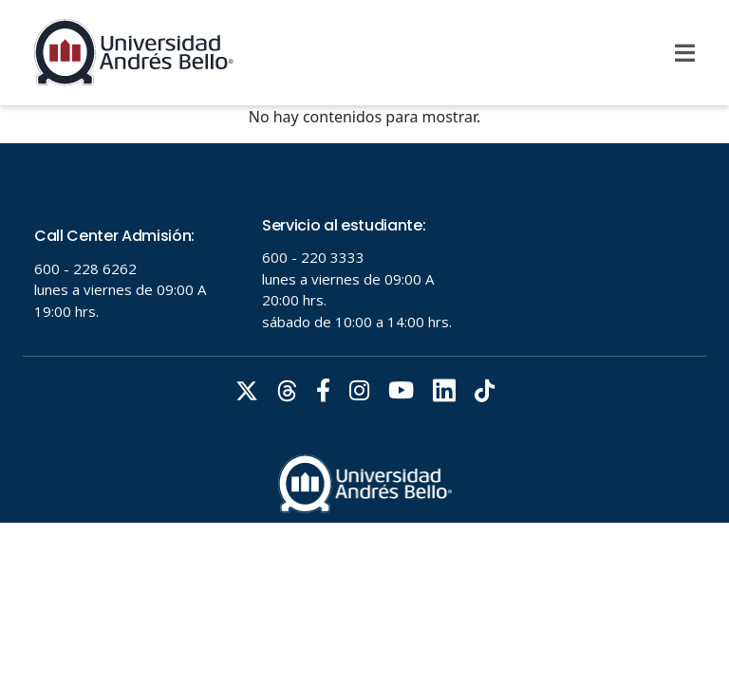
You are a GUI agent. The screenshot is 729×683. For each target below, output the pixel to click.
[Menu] (685, 53)
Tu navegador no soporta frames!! (364, 333)
